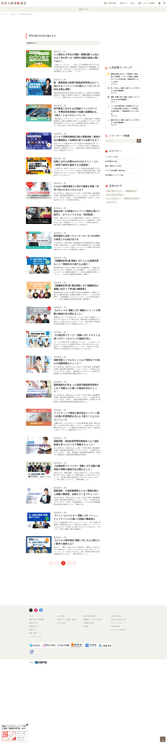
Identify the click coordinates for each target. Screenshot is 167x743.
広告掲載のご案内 (89, 700)
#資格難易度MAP (130, 194)
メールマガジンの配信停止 (119, 707)
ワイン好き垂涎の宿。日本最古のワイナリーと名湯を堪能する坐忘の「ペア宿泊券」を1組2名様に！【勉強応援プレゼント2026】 (125, 111)
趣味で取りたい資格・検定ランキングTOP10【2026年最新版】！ (125, 122)
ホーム (31, 693)
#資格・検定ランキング (114, 194)
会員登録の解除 (115, 703)
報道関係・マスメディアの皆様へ (94, 696)
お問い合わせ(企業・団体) (119, 696)
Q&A (132, 3)
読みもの (123, 3)
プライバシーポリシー (118, 700)
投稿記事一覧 (33, 703)
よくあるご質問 (61, 700)
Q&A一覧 (32, 707)
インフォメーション (35, 713)
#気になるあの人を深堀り (115, 198)
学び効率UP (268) (112, 162)
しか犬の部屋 (60, 693)
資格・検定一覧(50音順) (36, 696)
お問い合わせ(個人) (117, 693)
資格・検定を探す (110, 3)
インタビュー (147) (112, 157)
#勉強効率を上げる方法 (131, 201)
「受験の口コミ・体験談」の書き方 (67, 696)
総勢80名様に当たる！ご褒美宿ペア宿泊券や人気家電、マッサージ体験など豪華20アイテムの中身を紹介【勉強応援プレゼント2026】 (125, 79)
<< (52, 640)
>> (75, 640)
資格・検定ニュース (35, 710)
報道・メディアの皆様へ (146, 3)
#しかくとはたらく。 (113, 201)
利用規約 (86, 703)
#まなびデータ (111, 205)
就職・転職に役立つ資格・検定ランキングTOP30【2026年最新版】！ (125, 99)
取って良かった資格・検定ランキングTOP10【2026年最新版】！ (125, 90)
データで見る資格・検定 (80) (116, 173)
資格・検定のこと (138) (114, 167)
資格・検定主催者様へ (90, 693)
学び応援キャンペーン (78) (115, 178)
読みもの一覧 (33, 700)
